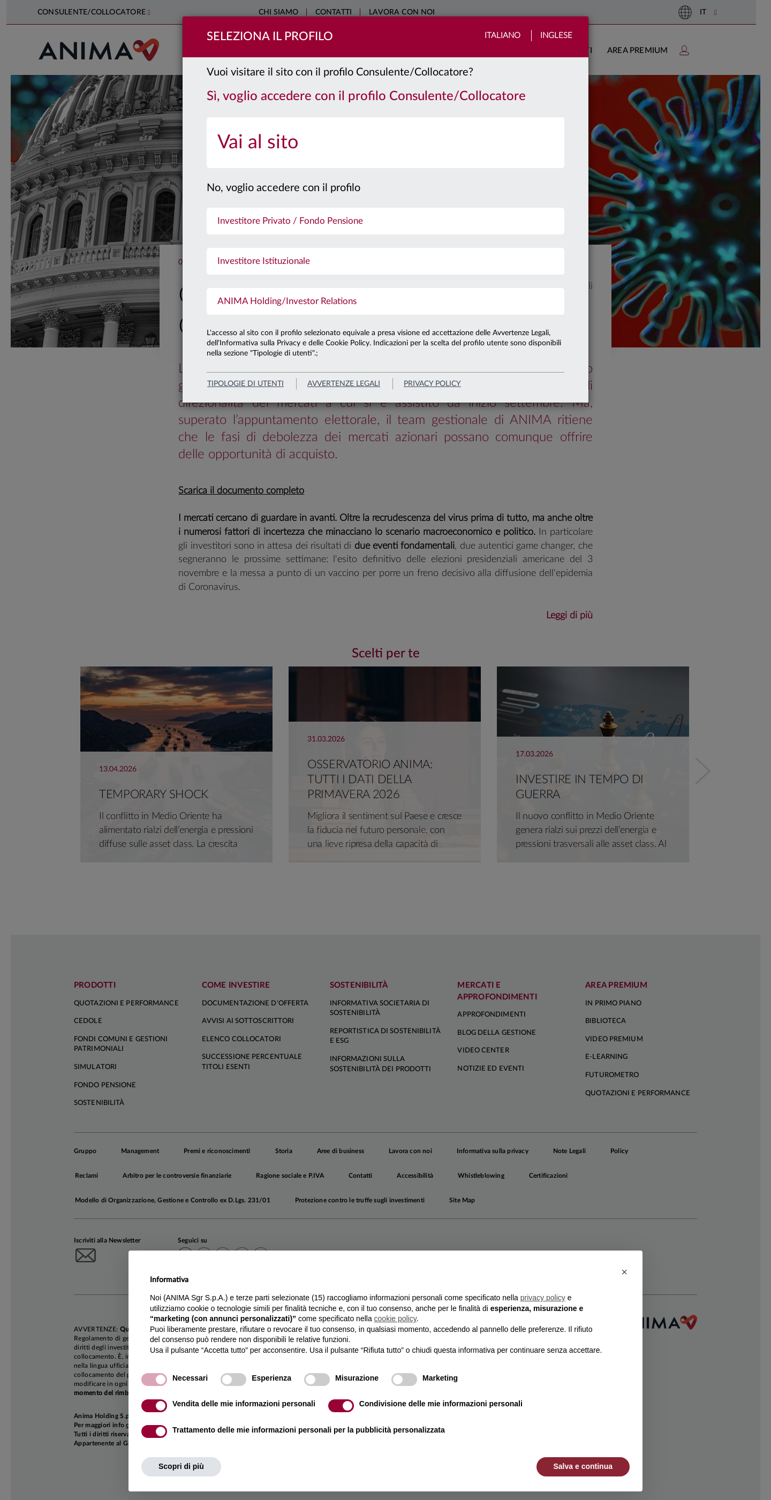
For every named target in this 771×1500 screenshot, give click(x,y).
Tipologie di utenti (245, 384)
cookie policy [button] (395, 1318)
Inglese (556, 36)
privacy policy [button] (542, 1297)
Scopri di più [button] (181, 1466)
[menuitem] (385, 142)
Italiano (502, 36)
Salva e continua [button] (583, 1466)
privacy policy (432, 384)
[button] (624, 1272)
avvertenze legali (343, 384)
